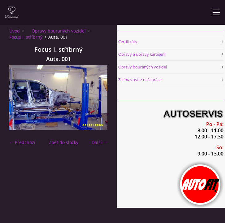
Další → (99, 142)
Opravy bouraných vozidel (59, 31)
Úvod (14, 31)
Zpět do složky (63, 142)
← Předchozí (22, 142)
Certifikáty (127, 41)
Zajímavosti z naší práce (140, 79)
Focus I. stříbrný (25, 37)
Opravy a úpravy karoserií (142, 54)
